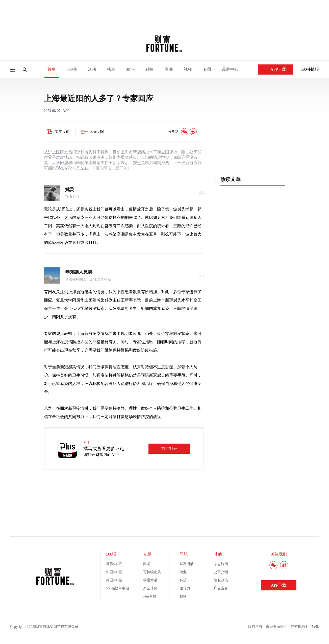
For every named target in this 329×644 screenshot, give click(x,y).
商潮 (169, 69)
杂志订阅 (221, 564)
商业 (130, 69)
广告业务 (221, 588)
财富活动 (187, 564)
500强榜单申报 (117, 588)
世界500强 (114, 564)
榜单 (111, 69)
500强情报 (310, 69)
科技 (149, 69)
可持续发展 (152, 572)
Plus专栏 (149, 596)
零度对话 (150, 580)
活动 (92, 69)
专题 (207, 69)
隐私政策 (221, 580)
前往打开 (169, 448)
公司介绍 (221, 572)
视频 (188, 69)
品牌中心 (230, 69)
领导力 (185, 588)
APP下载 (275, 69)
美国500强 (114, 580)
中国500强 (114, 572)
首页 (51, 69)
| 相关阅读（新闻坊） (111, 168)
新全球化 (150, 588)
